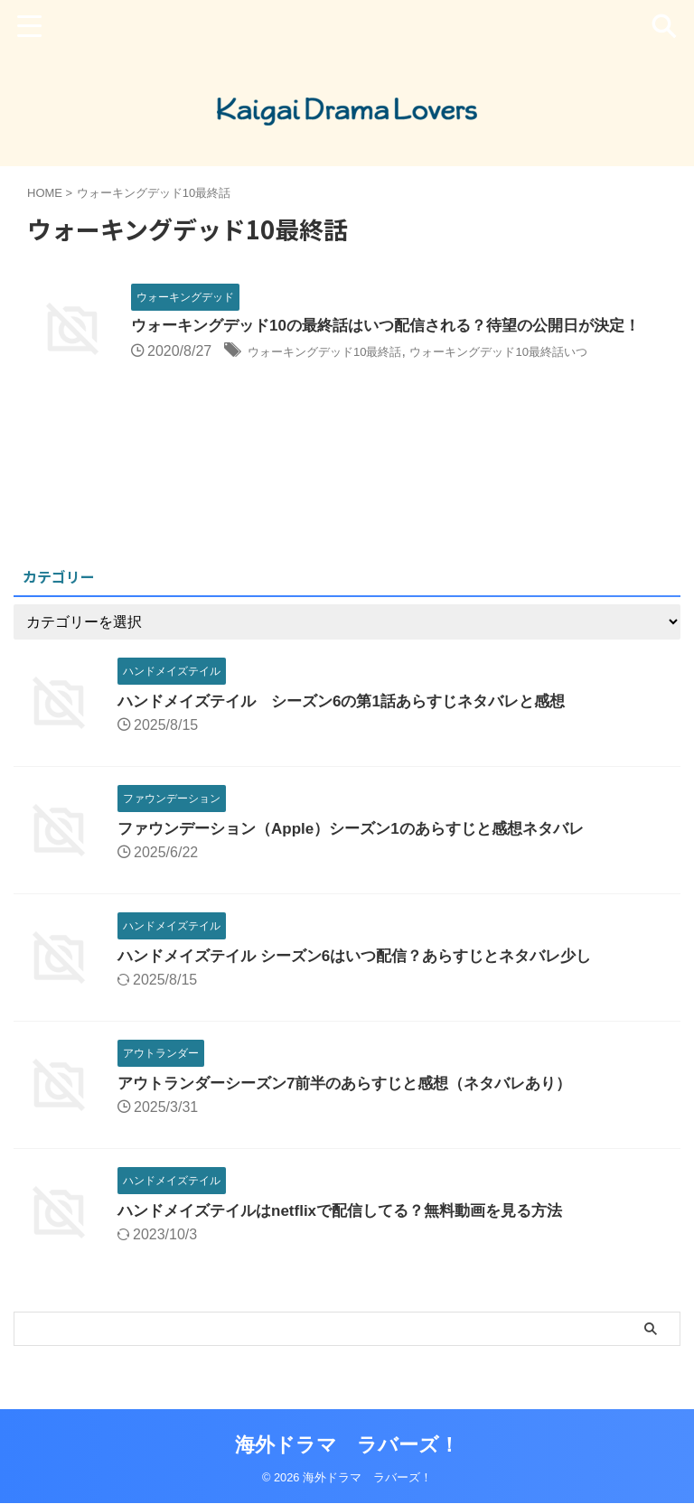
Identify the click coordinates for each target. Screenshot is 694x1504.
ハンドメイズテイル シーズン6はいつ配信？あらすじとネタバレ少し (368, 975)
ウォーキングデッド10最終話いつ (554, 376)
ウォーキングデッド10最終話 (342, 376)
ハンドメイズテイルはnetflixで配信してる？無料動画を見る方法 (352, 1229)
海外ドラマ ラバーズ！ (347, 1445)
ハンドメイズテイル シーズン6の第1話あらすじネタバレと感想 (354, 720)
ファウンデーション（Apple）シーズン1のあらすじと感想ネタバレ (364, 847)
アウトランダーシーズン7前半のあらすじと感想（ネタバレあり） (357, 1102)
